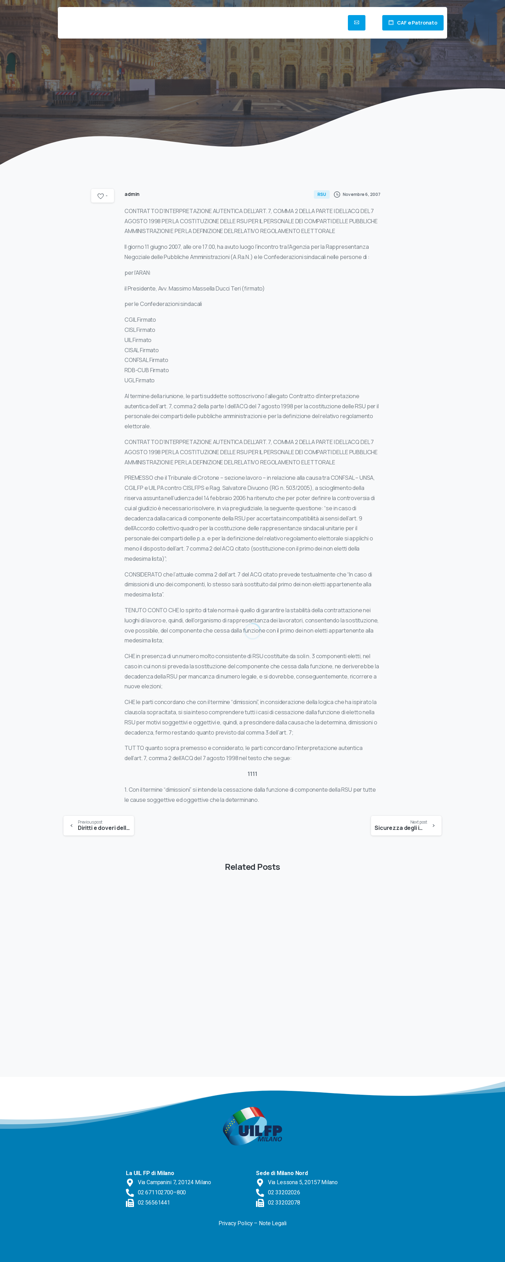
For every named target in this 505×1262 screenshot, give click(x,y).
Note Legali (273, 1223)
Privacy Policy (235, 1223)
